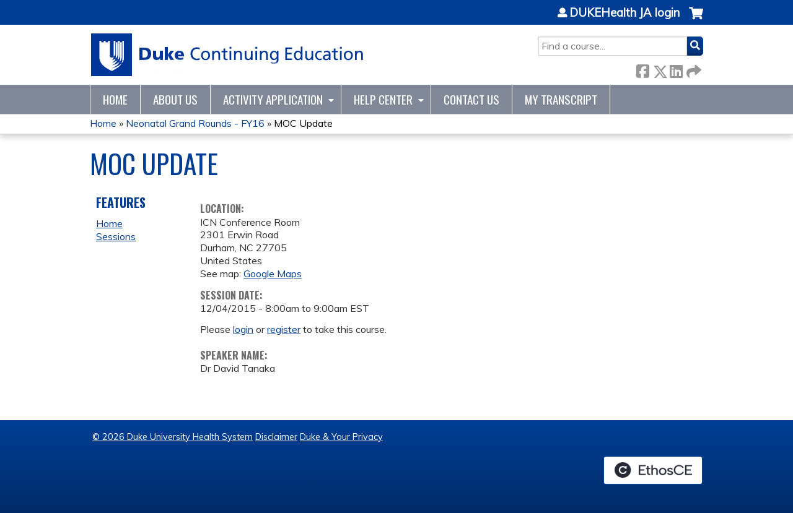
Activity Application (273, 99)
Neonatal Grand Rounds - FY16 (195, 123)
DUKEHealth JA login (624, 13)
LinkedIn (676, 69)
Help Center (383, 99)
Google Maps (272, 273)
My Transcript (561, 99)
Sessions (116, 236)
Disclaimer (276, 436)
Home (115, 99)
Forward (692, 69)
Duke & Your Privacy (341, 436)
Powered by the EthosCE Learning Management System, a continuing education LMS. (653, 470)
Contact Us (471, 99)
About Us (175, 99)
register (283, 329)
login (243, 329)
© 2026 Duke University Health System (172, 436)
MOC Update (303, 123)
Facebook (642, 69)
